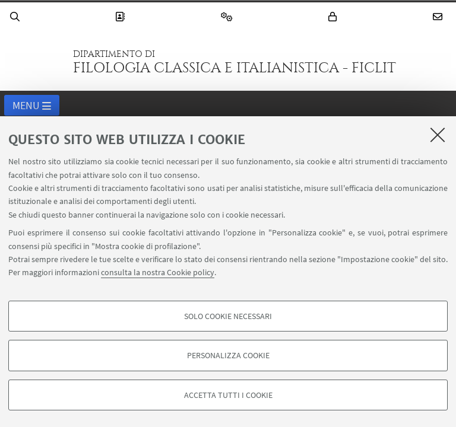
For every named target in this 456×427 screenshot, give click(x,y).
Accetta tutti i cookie (228, 395)
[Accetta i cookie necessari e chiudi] (437, 134)
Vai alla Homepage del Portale (35, 61)
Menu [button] (31, 106)
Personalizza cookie (228, 355)
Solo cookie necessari (228, 316)
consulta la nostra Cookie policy (157, 272)
